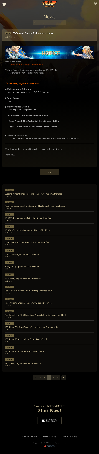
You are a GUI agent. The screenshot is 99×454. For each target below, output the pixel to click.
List (49, 172)
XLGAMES (49, 446)
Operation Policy (69, 436)
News (49, 16)
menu (4, 4)
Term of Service (30, 436)
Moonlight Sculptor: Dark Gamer (49, 4)
